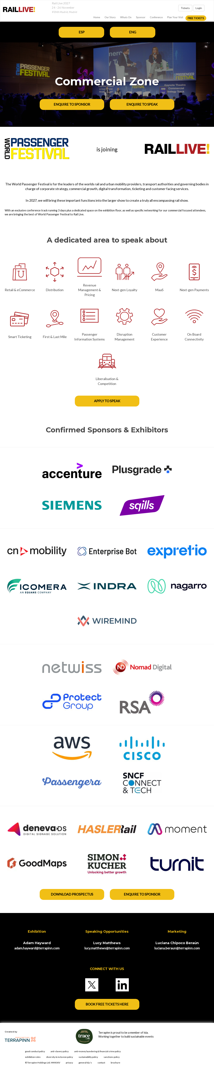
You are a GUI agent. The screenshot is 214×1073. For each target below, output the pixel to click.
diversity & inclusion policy (59, 1057)
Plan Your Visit (175, 17)
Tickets (185, 8)
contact (101, 1062)
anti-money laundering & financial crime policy (97, 1051)
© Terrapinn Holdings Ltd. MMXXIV (42, 1062)
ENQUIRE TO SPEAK (142, 104)
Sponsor (140, 17)
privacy (69, 1062)
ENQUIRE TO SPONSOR (72, 104)
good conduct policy (35, 1051)
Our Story (110, 17)
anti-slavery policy (60, 1051)
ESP (81, 32)
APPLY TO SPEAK (107, 401)
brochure (115, 1062)
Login (199, 8)
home (96, 17)
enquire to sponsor (142, 894)
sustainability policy (88, 1057)
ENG (132, 32)
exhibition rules (33, 1057)
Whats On (125, 17)
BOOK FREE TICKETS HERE (107, 1004)
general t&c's (85, 1062)
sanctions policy (112, 1057)
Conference (156, 17)
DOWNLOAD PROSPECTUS (72, 894)
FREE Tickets (196, 18)
